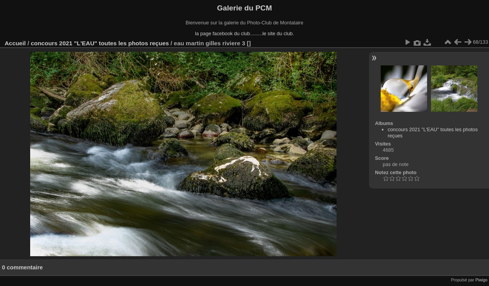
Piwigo (481, 279)
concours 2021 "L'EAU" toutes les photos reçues (100, 43)
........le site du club (272, 33)
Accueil (15, 43)
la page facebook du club (222, 33)
